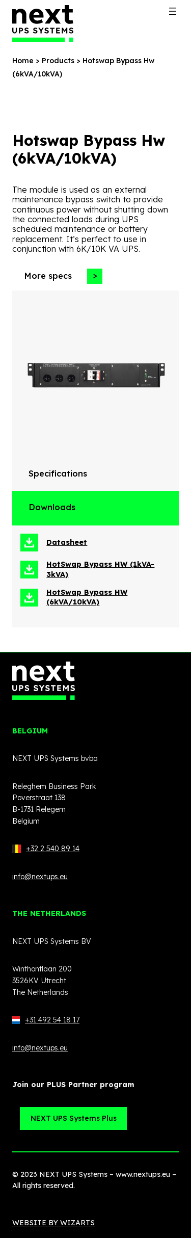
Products (58, 60)
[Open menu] (173, 11)
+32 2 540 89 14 (52, 848)
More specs (48, 276)
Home (23, 60)
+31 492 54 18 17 (45, 1019)
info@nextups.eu (40, 876)
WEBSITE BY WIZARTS (53, 1222)
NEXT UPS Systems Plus (74, 1118)
